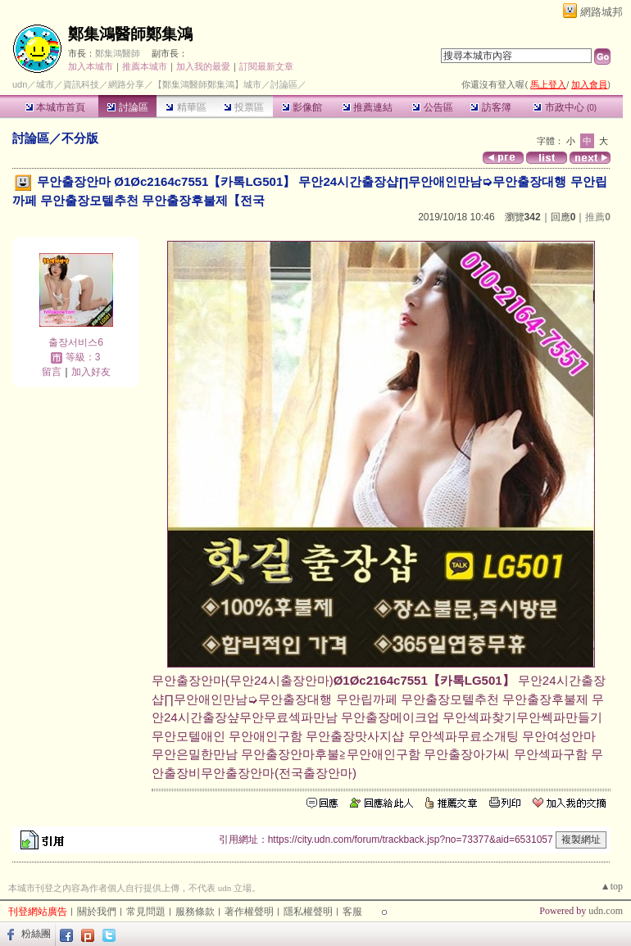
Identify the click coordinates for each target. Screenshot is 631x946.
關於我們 (96, 911)
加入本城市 (90, 66)
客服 (352, 911)
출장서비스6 (75, 342)
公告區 (432, 107)
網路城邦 (601, 12)
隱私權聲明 (308, 911)
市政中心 (565, 107)
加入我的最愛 (203, 66)
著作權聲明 (249, 911)
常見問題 (146, 911)
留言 (51, 372)
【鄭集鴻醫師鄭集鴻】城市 (207, 84)
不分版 (79, 138)
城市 (45, 84)
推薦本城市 (144, 66)
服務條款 (195, 911)
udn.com (605, 911)
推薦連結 (368, 107)
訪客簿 (490, 107)
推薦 (598, 217)
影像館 (302, 107)
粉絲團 (36, 933)
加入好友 (91, 372)
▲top (612, 886)
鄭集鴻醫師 (117, 53)
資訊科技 (81, 84)
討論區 (127, 107)
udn (19, 84)
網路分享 (126, 84)
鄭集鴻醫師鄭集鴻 (130, 34)
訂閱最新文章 (266, 66)
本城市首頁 (55, 107)
